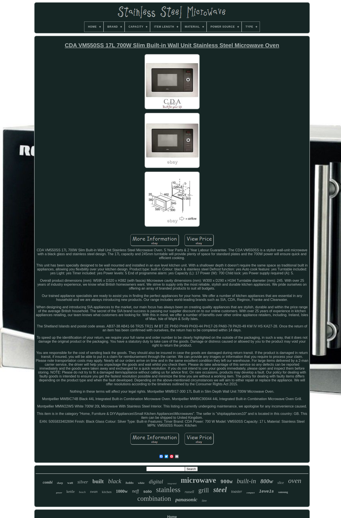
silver (82, 481)
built (98, 481)
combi (48, 482)
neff (135, 491)
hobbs (130, 482)
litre (204, 500)
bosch (82, 492)
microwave (198, 480)
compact (250, 492)
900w (226, 482)
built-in (246, 480)
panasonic (186, 499)
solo (147, 491)
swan (94, 492)
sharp (60, 482)
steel (220, 490)
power (59, 492)
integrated (171, 483)
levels (266, 491)
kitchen (107, 492)
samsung (283, 492)
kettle (71, 492)
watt (70, 482)
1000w (122, 491)
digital (156, 481)
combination (154, 498)
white (141, 482)
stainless (168, 490)
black (114, 481)
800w (266, 481)
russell (189, 492)
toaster (236, 491)
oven (294, 480)
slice (280, 482)
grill (203, 490)
